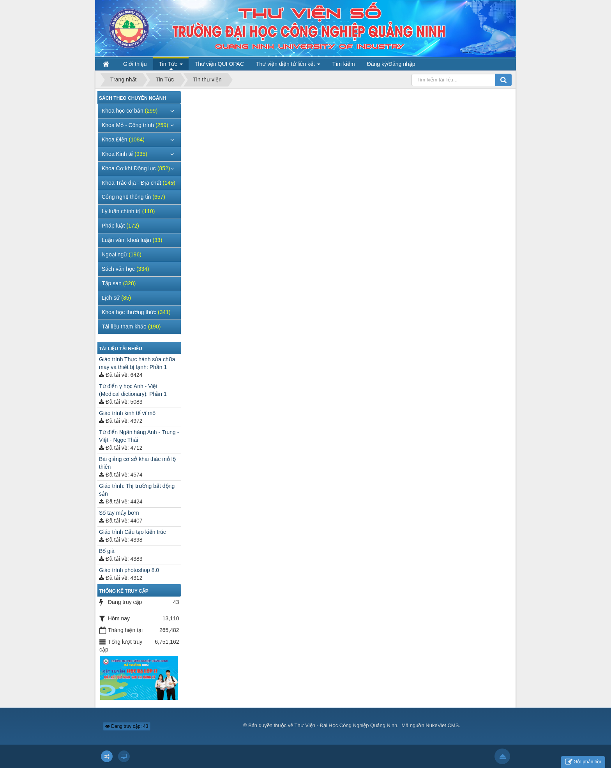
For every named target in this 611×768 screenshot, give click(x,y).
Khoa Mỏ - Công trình (135, 125)
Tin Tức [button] (171, 66)
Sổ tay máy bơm (119, 513)
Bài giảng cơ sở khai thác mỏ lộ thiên (137, 463)
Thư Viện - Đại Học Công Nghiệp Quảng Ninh (346, 725)
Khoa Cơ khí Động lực (136, 168)
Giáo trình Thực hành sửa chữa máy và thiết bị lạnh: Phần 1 (137, 363)
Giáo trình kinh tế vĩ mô (127, 413)
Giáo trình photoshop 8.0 (129, 570)
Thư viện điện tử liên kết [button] (288, 66)
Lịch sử (116, 298)
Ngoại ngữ (121, 254)
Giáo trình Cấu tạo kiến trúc (132, 532)
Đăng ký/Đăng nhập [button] (391, 64)
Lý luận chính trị (128, 211)
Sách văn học (125, 269)
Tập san (119, 283)
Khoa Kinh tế (124, 154)
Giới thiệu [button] (135, 64)
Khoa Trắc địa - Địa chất (138, 183)
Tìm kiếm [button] (343, 64)
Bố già (107, 551)
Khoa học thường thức (136, 312)
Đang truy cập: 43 (126, 726)
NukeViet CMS (442, 725)
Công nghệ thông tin (133, 197)
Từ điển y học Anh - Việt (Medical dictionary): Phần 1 (133, 390)
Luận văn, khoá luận (132, 240)
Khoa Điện (123, 139)
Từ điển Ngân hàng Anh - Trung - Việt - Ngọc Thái (139, 436)
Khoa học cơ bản (129, 111)
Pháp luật (120, 225)
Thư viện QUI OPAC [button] (219, 64)
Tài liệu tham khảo (131, 326)
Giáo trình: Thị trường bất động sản (137, 490)
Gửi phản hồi (583, 762)
